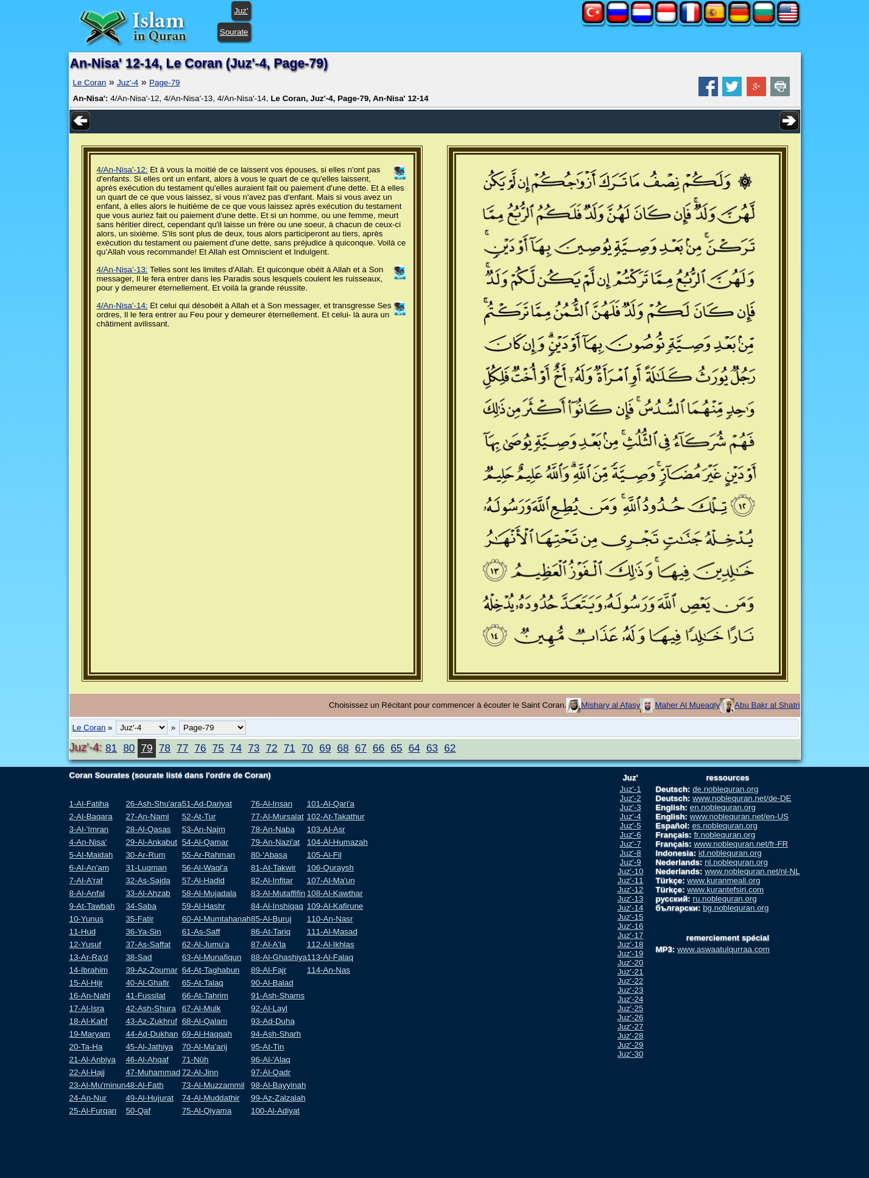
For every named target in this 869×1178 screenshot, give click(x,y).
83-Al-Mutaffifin (278, 893)
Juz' (241, 10)
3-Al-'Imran (89, 829)
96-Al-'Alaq (270, 1059)
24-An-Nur (88, 1097)
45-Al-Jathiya (149, 1046)
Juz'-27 (630, 1026)
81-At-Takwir (273, 867)
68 (343, 748)
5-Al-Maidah (91, 854)
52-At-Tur (199, 816)
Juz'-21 (630, 971)
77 (182, 748)
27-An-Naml (147, 816)
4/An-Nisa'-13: (122, 269)
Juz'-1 (630, 789)
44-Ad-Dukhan (151, 1034)
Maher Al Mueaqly (687, 705)
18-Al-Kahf (88, 1021)
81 (111, 748)
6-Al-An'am (89, 867)
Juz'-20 (630, 962)
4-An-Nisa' (88, 842)
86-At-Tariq (270, 931)
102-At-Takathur (336, 816)
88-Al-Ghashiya (279, 957)
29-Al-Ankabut (151, 842)
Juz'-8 (630, 853)
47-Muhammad (152, 1072)
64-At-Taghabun (211, 970)
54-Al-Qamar (205, 842)
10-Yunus (86, 918)
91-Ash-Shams (277, 995)
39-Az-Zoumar (151, 970)
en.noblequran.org (723, 807)
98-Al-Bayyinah (278, 1085)
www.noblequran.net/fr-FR (741, 843)
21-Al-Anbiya (92, 1059)
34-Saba (140, 906)
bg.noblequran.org (736, 907)
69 (325, 748)
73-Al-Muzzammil (213, 1085)
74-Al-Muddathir (211, 1097)
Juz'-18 (630, 944)
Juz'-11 (630, 880)
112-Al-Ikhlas (330, 944)
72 (271, 748)
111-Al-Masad (332, 931)
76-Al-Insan (271, 803)
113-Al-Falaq (330, 957)
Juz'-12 (630, 889)
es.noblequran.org (724, 825)
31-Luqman (145, 867)
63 (432, 748)
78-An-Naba (273, 829)
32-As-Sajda (147, 880)
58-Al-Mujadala (209, 893)
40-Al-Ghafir (147, 982)
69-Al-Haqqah (207, 1034)
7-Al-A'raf (86, 880)
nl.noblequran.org (736, 862)
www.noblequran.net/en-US (739, 816)
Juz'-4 (127, 82)
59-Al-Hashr (203, 906)
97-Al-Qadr (270, 1072)
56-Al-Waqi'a (205, 867)
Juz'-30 (630, 1054)
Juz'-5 (630, 825)
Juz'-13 (630, 898)
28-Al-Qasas (148, 829)
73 (253, 748)
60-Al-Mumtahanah (216, 918)
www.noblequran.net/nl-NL (752, 871)
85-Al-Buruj (271, 918)
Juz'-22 (630, 981)
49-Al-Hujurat (149, 1097)
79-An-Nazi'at (275, 842)
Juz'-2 (630, 798)
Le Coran (90, 82)
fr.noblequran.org (724, 834)
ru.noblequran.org (725, 898)
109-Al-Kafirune (335, 906)
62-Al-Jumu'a (206, 944)
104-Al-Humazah (337, 842)
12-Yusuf (85, 944)
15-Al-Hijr (86, 982)
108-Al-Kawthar (335, 893)
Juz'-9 (630, 862)
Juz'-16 (630, 926)
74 (236, 748)
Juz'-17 (630, 935)
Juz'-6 (630, 834)
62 (450, 748)
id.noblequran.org (730, 853)
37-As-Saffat (148, 944)
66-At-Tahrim (205, 995)
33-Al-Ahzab (147, 893)
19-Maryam (89, 1034)
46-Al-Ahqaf (146, 1059)
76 (200, 748)
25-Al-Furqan (93, 1110)
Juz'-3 (630, 807)
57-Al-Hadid (203, 880)
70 (307, 748)
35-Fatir (139, 918)
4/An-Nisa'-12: (122, 169)
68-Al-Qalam (205, 1021)
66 (378, 748)
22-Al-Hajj (87, 1072)
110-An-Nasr (330, 918)
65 (396, 748)
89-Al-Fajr (269, 970)
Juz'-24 (630, 999)
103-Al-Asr (326, 829)
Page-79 (164, 82)
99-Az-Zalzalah (278, 1097)
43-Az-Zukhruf (151, 1021)
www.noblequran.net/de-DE (741, 798)
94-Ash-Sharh (276, 1034)
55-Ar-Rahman (208, 854)
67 (361, 748)
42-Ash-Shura (150, 1008)
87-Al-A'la (268, 944)
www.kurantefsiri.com (725, 889)
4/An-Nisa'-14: (122, 305)
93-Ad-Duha (273, 1021)
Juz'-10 (630, 871)
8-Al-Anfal (87, 893)
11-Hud (82, 931)
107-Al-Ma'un (331, 880)
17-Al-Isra (87, 1008)
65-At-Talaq (202, 982)
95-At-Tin (267, 1046)
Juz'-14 (630, 907)
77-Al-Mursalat (277, 816)
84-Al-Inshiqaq (277, 906)
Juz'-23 (630, 990)
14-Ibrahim (88, 970)
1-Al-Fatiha (89, 803)
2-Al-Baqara (91, 816)
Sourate (234, 32)
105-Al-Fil (324, 854)
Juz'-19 (630, 953)
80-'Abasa (269, 854)
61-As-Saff (201, 931)
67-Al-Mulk (201, 1008)
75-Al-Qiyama (206, 1110)
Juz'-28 (630, 1035)
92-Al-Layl (269, 1008)
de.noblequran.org (725, 789)
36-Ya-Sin (143, 931)
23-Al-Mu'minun (97, 1085)
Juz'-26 (630, 1017)
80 (129, 748)
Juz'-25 (630, 1008)
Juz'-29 (630, 1044)
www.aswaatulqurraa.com (723, 949)
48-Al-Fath (144, 1085)
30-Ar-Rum (145, 854)
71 (289, 748)
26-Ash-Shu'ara (153, 803)
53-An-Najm (203, 829)
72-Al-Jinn (200, 1072)
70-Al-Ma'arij (204, 1046)
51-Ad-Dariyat (207, 803)
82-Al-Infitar (272, 880)
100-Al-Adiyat (275, 1110)
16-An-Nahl (89, 995)
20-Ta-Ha (86, 1046)
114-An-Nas (328, 970)
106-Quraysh (330, 867)
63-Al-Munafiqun (212, 957)
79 (146, 748)
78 (165, 748)
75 (218, 748)
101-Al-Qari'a (330, 803)
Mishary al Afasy (610, 705)
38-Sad (138, 957)
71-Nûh (195, 1059)
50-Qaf (137, 1110)
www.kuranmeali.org (723, 880)
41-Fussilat (145, 995)
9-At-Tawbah (92, 906)
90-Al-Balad (272, 982)
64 (414, 748)
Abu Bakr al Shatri (767, 705)
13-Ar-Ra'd (88, 957)
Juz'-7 (630, 843)
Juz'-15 (630, 917)
